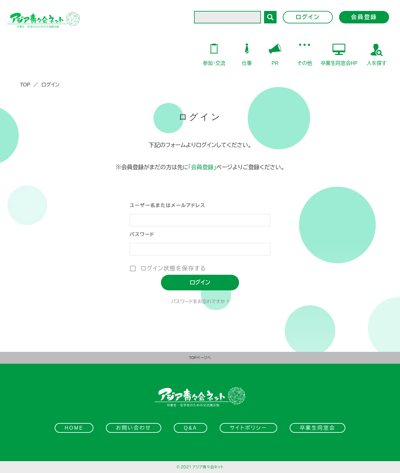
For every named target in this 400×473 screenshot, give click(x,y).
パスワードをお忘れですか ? (200, 301)
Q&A (190, 428)
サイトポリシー (248, 428)
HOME (74, 428)
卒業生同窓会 (317, 428)
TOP (25, 84)
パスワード (142, 234)
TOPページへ (200, 358)
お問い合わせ (133, 428)
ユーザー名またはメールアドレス (167, 205)
